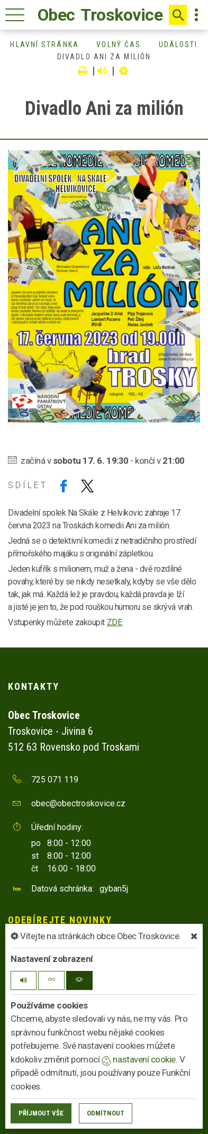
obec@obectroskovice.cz (78, 803)
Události (178, 44)
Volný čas (118, 44)
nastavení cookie (139, 1059)
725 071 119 (54, 780)
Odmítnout (105, 1113)
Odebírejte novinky (60, 919)
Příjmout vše (41, 1113)
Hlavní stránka (44, 44)
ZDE (114, 622)
